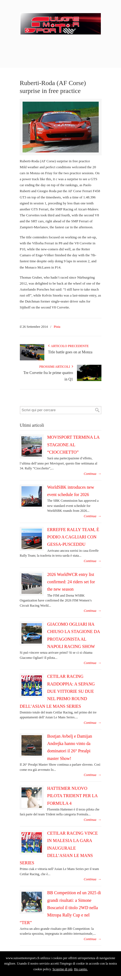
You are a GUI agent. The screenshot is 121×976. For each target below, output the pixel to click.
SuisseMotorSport (60, 22)
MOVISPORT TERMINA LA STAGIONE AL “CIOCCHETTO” (73, 444)
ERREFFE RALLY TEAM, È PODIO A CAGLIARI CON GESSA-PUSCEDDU (73, 537)
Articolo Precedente (68, 346)
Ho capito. (81, 969)
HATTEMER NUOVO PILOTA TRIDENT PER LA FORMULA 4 (72, 796)
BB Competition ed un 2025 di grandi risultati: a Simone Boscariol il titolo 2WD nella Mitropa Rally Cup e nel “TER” (60, 907)
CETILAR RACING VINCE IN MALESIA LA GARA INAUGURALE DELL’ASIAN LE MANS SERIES (59, 848)
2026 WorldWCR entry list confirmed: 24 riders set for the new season (71, 582)
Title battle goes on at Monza (70, 352)
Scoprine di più (62, 969)
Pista (57, 327)
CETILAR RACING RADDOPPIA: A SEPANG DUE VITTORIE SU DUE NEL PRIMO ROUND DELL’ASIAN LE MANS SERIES (57, 691)
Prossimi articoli (56, 367)
